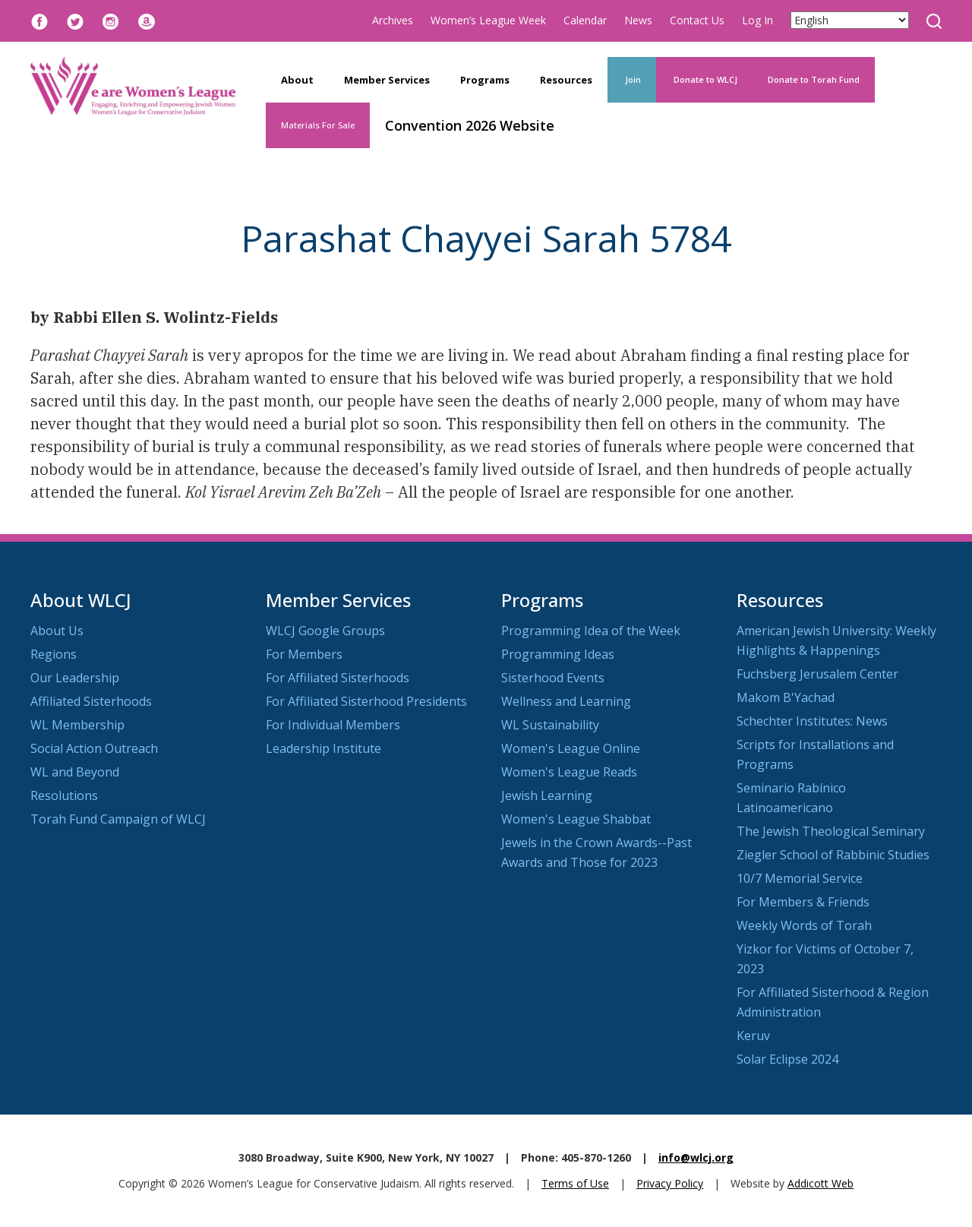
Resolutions (64, 795)
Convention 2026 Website (469, 125)
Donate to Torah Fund (814, 79)
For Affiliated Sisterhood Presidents (366, 701)
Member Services (387, 80)
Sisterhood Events (552, 677)
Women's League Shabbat (576, 819)
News (638, 20)
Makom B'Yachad (786, 697)
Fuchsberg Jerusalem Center (817, 674)
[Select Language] (850, 20)
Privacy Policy (669, 1183)
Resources (566, 80)
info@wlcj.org (696, 1157)
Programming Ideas (557, 654)
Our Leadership (74, 677)
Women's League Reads (569, 772)
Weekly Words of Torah (804, 925)
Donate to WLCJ (704, 79)
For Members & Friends (803, 901)
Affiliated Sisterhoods (91, 701)
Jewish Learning (546, 795)
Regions (53, 654)
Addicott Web (820, 1183)
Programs (485, 80)
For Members (304, 654)
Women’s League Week (488, 20)
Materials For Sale (318, 125)
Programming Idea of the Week (590, 630)
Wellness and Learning (566, 701)
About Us (57, 630)
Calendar (585, 20)
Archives (392, 20)
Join (632, 79)
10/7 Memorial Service (800, 878)
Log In (757, 20)
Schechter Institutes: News (812, 721)
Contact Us (697, 20)
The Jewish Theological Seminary (831, 831)
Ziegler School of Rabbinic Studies (833, 854)
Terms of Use (575, 1183)
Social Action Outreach (94, 748)
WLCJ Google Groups (325, 630)
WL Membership (77, 724)
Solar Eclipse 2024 (787, 1059)
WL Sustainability (550, 724)
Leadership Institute (323, 748)
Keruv (753, 1035)
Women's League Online (570, 748)
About (297, 80)
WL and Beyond (74, 772)
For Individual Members (333, 724)
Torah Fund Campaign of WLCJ (118, 819)
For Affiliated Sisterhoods (337, 677)
